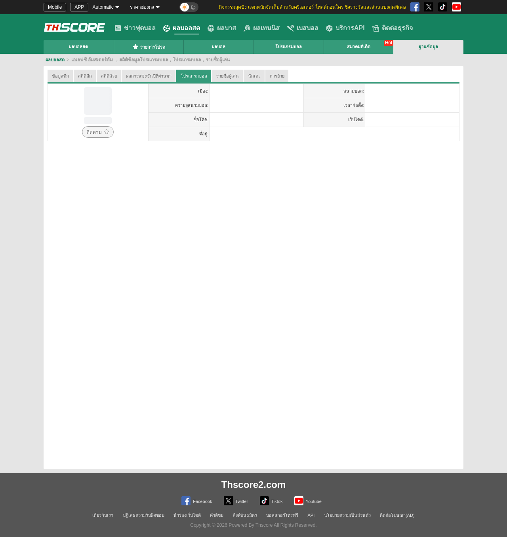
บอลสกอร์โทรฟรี (282, 515)
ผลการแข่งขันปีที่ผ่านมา (149, 76)
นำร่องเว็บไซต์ (187, 515)
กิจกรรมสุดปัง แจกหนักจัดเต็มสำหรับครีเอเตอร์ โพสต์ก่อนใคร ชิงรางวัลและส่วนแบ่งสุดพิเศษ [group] (312, 7)
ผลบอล (218, 46)
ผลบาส (222, 28)
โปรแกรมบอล (288, 46)
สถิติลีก (85, 76)
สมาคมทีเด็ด (358, 46)
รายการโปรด (148, 47)
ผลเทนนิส (262, 28)
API (311, 515)
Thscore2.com (253, 484)
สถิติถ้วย (109, 76)
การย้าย (277, 76)
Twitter (236, 500)
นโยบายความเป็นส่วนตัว (347, 515)
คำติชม (216, 515)
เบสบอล (302, 28)
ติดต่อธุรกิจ (392, 28)
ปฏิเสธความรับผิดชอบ (143, 515)
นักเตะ (254, 76)
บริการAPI (345, 28)
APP (79, 7)
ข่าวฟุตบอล (135, 28)
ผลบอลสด (181, 28)
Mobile (55, 7)
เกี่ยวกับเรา (102, 515)
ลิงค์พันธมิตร (245, 515)
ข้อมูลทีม (60, 76)
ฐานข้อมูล (428, 46)
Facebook (196, 500)
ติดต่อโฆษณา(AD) (397, 515)
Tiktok (271, 500)
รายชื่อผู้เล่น (227, 76)
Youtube (308, 500)
